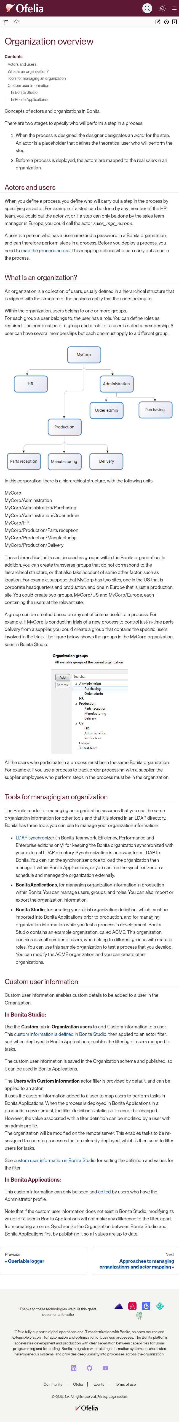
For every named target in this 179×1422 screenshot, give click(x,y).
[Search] (147, 8)
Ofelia (78, 1384)
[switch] (162, 8)
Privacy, (102, 1397)
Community (53, 1384)
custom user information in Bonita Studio (55, 1160)
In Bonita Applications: (29, 99)
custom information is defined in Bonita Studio (60, 1034)
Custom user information (28, 85)
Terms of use (125, 1384)
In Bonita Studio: (24, 92)
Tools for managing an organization (37, 78)
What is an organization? (28, 71)
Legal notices (118, 1397)
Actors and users (22, 64)
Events (98, 1384)
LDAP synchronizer (35, 838)
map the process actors (45, 250)
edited (104, 1192)
